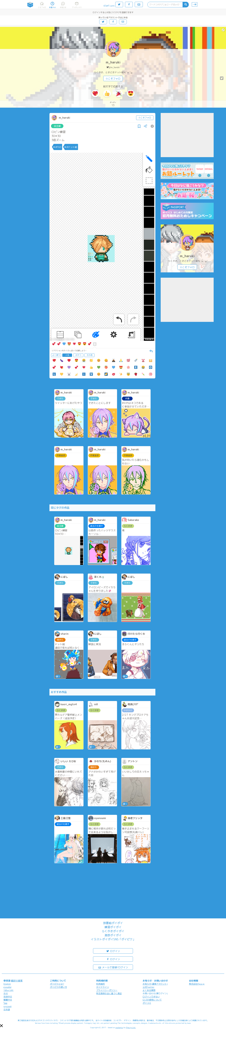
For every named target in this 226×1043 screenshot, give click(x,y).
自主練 (57, 126)
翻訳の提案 (17, 980)
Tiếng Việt (8, 990)
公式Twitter (148, 987)
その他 (89, 355)
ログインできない (151, 996)
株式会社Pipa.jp (196, 983)
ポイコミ (147, 1002)
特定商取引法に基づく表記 (109, 993)
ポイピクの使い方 (58, 987)
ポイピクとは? (57, 983)
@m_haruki (114, 67)
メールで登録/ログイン (113, 967)
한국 (6, 993)
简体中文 (8, 996)
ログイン (113, 951)
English (7, 983)
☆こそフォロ (113, 78)
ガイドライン (102, 987)
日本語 (7, 1009)
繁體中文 (8, 999)
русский (7, 1006)
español (7, 987)
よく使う (56, 355)
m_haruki (113, 62)
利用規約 (100, 983)
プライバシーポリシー (106, 990)
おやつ (78, 355)
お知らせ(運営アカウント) (155, 983)
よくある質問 (149, 990)
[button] (1, 1025)
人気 (67, 355)
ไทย (5, 1003)
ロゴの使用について (152, 999)
